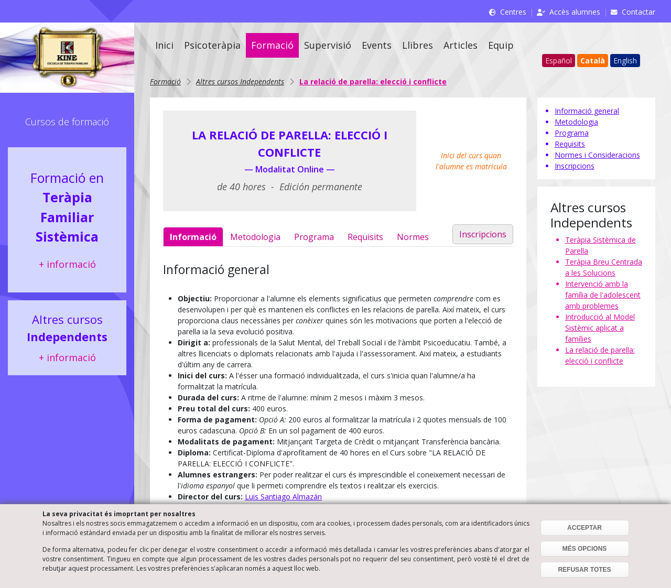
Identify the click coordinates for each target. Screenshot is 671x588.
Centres (513, 12)
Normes (413, 237)
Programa (314, 237)
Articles (460, 45)
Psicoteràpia (212, 45)
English (625, 61)
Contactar (638, 12)
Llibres (417, 45)
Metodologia (255, 237)
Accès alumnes (574, 12)
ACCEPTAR (584, 527)
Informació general (587, 111)
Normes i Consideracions (597, 155)
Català (592, 61)
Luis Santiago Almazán (283, 497)
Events (377, 45)
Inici (164, 45)
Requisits (365, 237)
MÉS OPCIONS (584, 548)
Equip (501, 45)
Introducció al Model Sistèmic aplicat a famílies (600, 328)
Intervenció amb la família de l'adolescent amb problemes (603, 295)
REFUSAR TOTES (584, 569)
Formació (272, 45)
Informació (193, 237)
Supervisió (327, 45)
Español (558, 61)
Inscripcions (482, 234)
